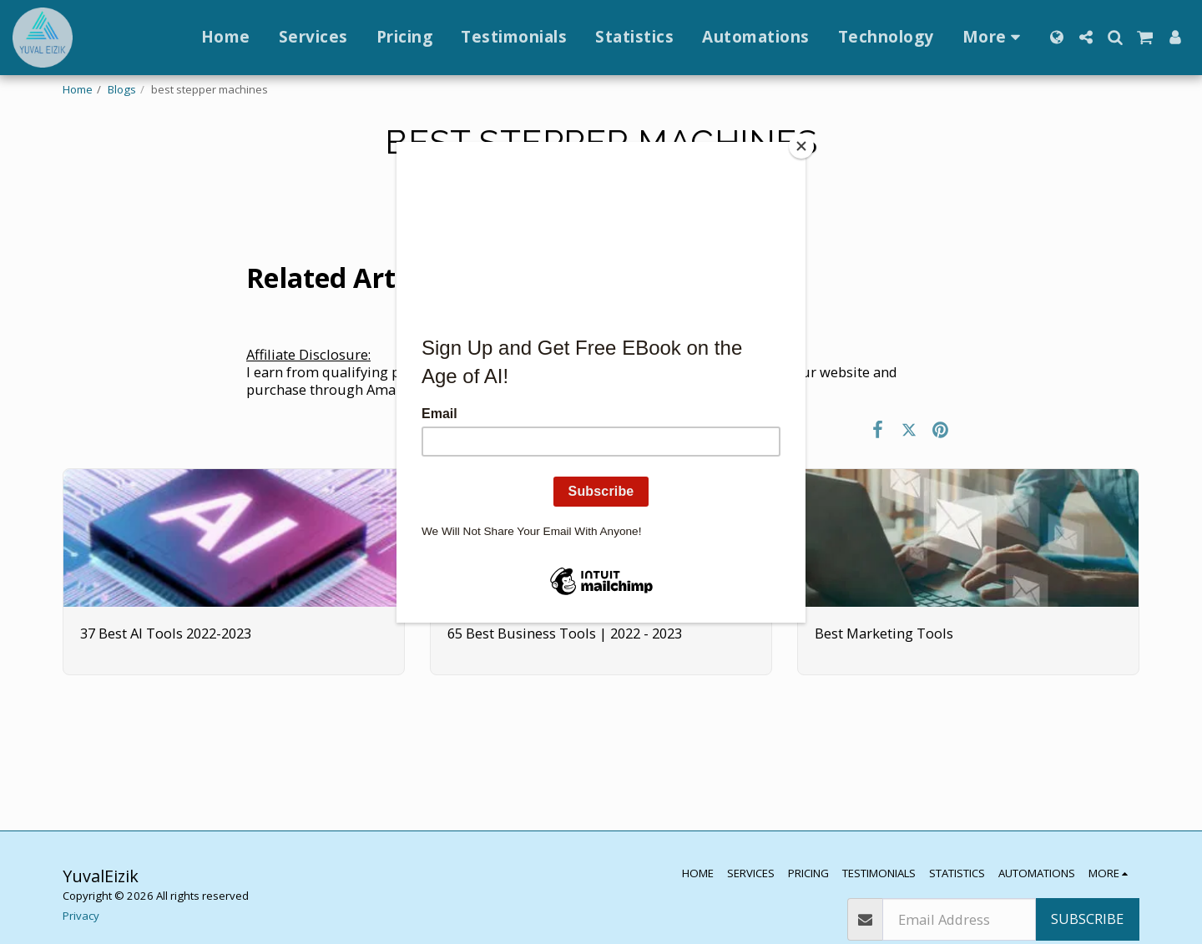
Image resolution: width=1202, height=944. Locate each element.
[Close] (801, 146)
